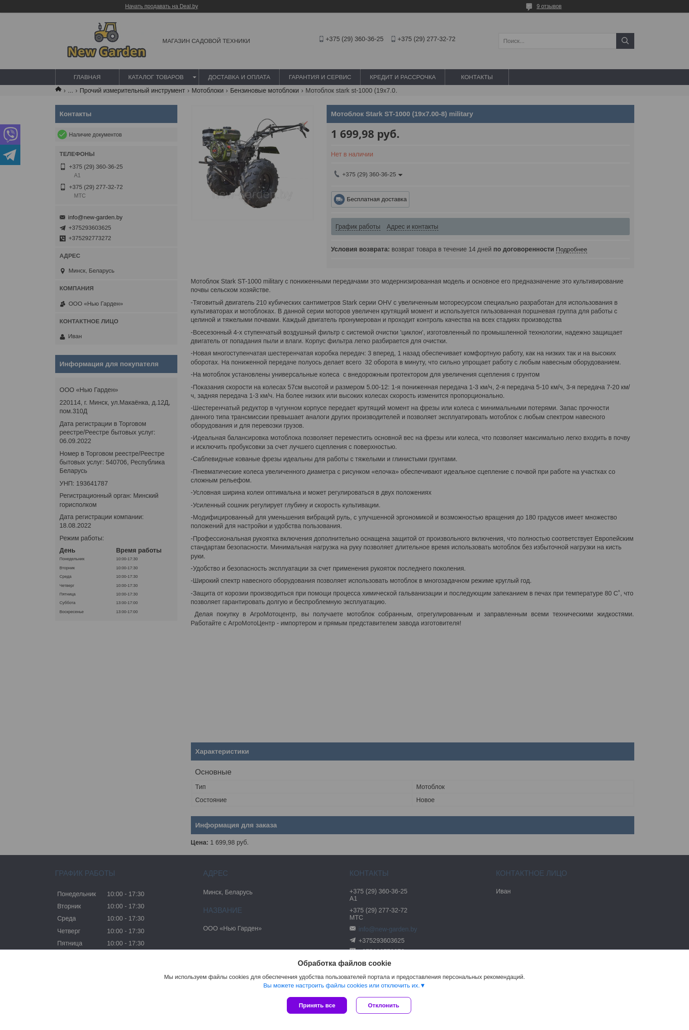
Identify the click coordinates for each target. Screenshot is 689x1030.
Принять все (317, 1005)
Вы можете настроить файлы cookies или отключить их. (341, 985)
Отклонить (383, 1005)
